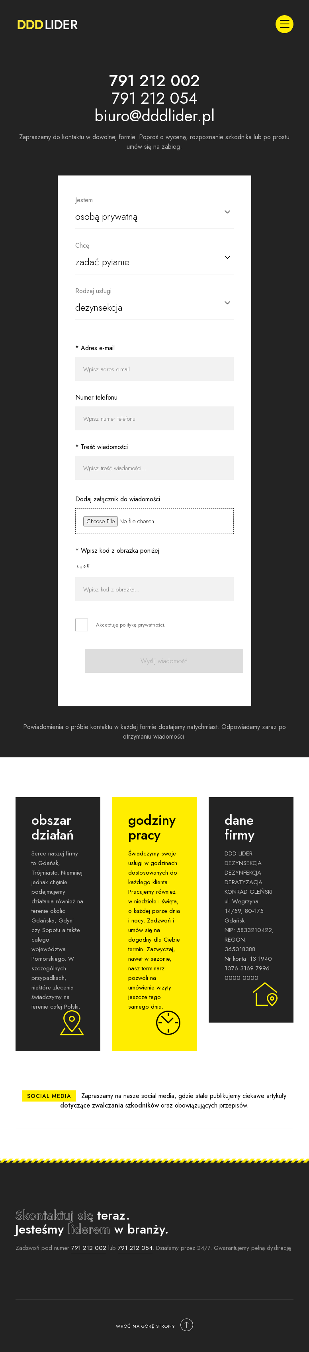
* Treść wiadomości (101, 446)
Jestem (84, 200)
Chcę (82, 245)
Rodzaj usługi (93, 291)
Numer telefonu (96, 397)
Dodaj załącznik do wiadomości (117, 499)
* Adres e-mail (95, 348)
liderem (89, 1229)
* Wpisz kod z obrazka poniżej (117, 550)
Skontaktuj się (54, 1215)
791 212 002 (88, 1248)
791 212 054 (135, 1248)
